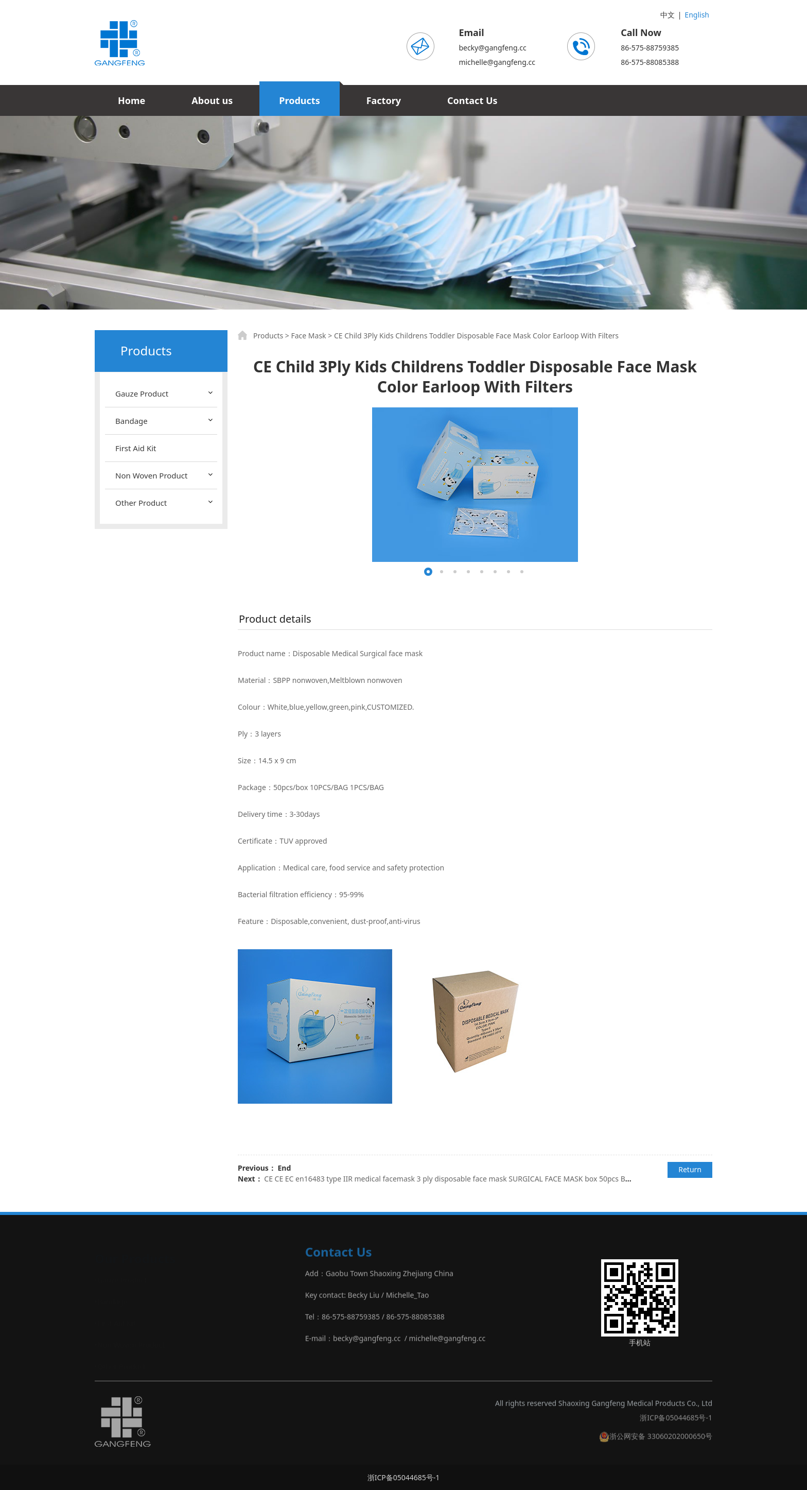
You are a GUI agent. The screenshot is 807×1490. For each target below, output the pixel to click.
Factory (383, 100)
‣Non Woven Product (130, 1344)
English (697, 15)
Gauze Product (141, 393)
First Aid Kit (135, 448)
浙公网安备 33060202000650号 (655, 1442)
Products (299, 100)
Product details (275, 619)
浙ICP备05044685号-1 (676, 1423)
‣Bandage (111, 1301)
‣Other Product (120, 1366)
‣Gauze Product (121, 1279)
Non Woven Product (151, 475)
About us (212, 100)
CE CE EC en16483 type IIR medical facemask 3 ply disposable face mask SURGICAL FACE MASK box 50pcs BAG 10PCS (461, 1179)
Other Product (141, 503)
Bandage (131, 421)
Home (131, 100)
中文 (667, 15)
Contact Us (472, 100)
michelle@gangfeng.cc (497, 62)
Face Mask (308, 335)
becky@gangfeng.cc (492, 48)
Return (689, 1169)
